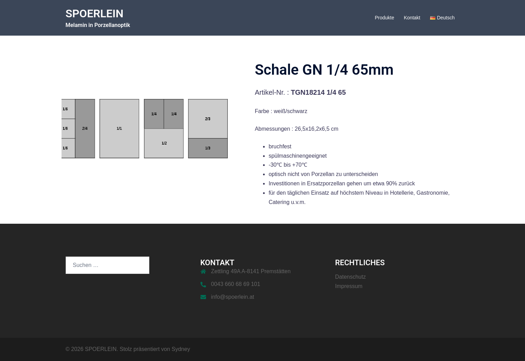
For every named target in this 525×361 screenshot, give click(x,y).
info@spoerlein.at (232, 297)
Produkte (384, 17)
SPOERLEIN (95, 13)
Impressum (349, 286)
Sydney (181, 349)
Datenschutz (350, 277)
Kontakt (412, 17)
